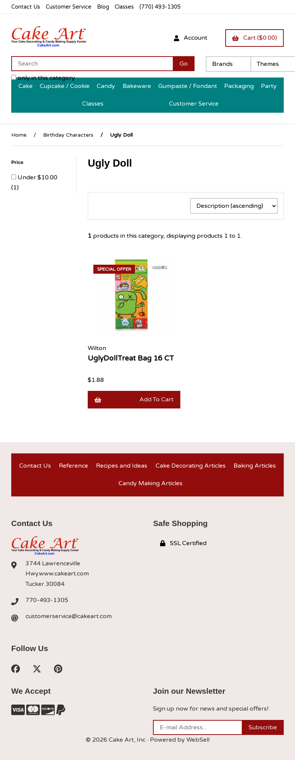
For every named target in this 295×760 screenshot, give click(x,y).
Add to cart (133, 399)
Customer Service (68, 7)
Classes (124, 7)
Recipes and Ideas (121, 465)
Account (190, 38)
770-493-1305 (46, 600)
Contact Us (25, 7)
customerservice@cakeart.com (68, 616)
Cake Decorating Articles (191, 465)
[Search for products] (92, 63)
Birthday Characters (68, 135)
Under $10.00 (37, 177)
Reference (73, 465)
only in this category (43, 78)
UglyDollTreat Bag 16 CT (131, 358)
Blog (103, 7)
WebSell (198, 740)
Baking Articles (255, 465)
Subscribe (263, 727)
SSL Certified (183, 543)
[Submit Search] (184, 63)
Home (19, 135)
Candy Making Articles (150, 483)
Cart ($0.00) (254, 38)
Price (18, 162)
